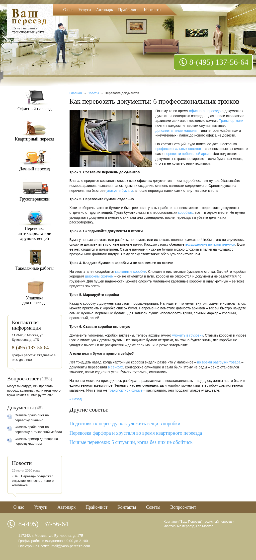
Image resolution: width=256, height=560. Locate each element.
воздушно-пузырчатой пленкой (210, 244)
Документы (20, 407)
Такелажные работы (34, 268)
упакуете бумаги (119, 191)
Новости (22, 463)
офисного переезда (205, 111)
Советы (93, 93)
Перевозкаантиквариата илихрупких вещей (34, 233)
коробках (185, 212)
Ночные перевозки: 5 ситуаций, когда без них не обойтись (131, 442)
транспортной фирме (125, 390)
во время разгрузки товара (219, 362)
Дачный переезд (34, 168)
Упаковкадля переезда (34, 300)
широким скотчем (99, 276)
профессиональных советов (178, 149)
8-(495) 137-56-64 (218, 62)
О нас (68, 9)
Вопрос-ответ (23, 378)
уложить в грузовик (187, 335)
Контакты (152, 9)
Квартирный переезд (34, 139)
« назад (76, 399)
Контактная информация (26, 325)
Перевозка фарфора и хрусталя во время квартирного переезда (136, 433)
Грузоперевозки (34, 199)
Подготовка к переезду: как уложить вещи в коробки (125, 423)
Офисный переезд (34, 108)
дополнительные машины (176, 131)
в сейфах (115, 367)
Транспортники (231, 121)
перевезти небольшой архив (188, 154)
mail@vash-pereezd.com (70, 546)
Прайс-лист (128, 9)
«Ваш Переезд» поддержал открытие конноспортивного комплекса (33, 480)
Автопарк (104, 9)
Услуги (84, 9)
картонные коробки (130, 272)
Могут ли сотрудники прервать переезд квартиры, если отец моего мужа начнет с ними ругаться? (34, 390)
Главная (76, 93)
